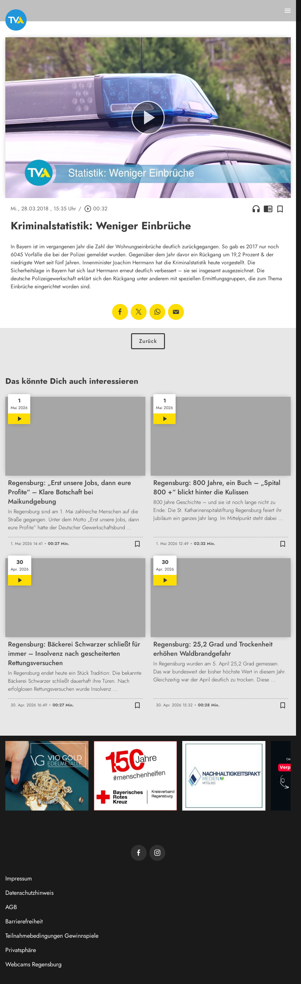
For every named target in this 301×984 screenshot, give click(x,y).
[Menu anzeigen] (288, 11)
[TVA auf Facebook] (139, 853)
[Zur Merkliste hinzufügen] (280, 208)
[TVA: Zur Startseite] (16, 20)
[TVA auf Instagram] (157, 853)
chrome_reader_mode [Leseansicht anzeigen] (268, 208)
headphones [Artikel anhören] (256, 208)
